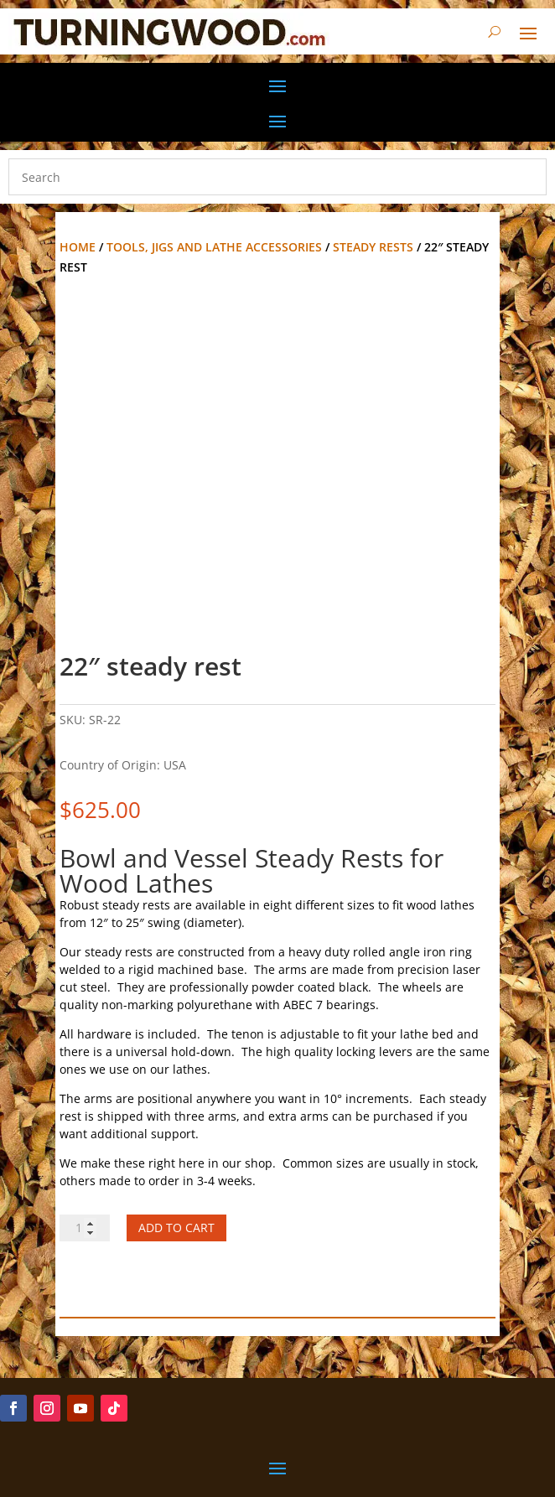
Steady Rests (373, 247)
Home (78, 247)
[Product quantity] (85, 1228)
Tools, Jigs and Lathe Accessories (214, 247)
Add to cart (176, 1227)
